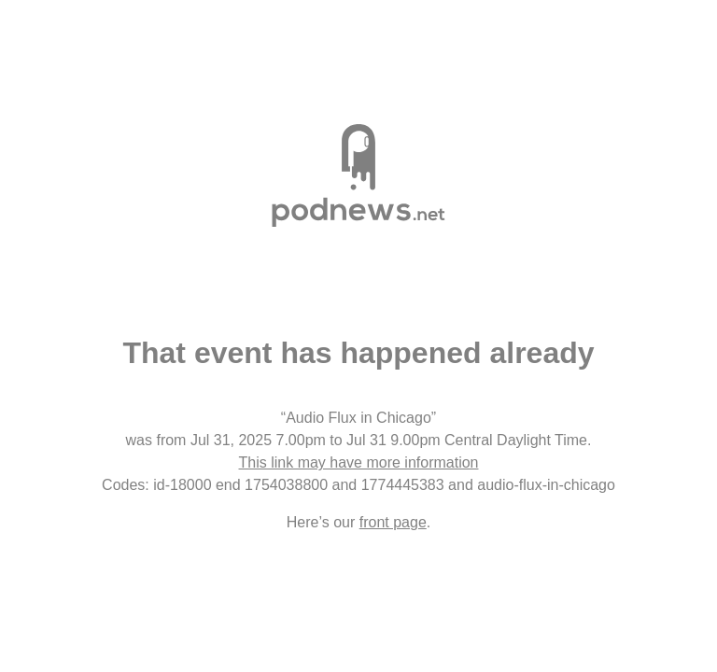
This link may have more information (359, 462)
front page (393, 522)
